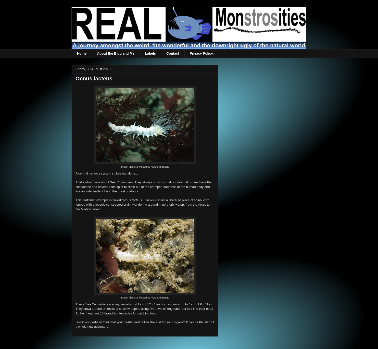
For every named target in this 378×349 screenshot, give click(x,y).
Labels (150, 53)
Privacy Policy (201, 53)
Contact (172, 53)
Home (82, 53)
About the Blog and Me (115, 53)
